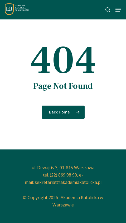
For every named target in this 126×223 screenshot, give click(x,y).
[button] (118, 9)
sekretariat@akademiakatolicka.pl (68, 182)
